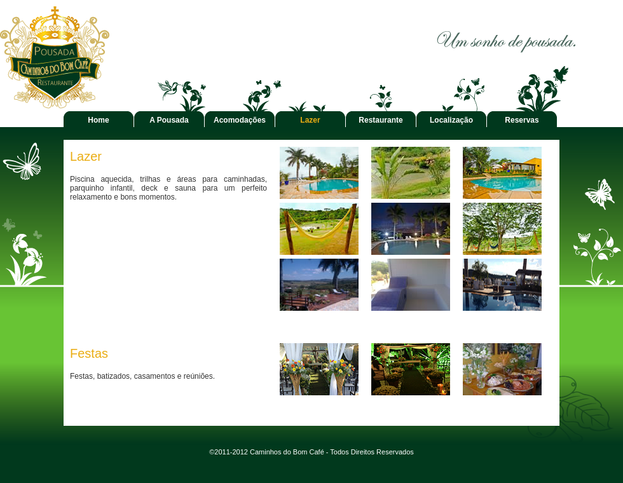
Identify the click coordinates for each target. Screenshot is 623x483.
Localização (451, 120)
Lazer (310, 120)
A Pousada (169, 120)
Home (98, 120)
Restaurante (380, 120)
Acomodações (240, 120)
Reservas (521, 120)
